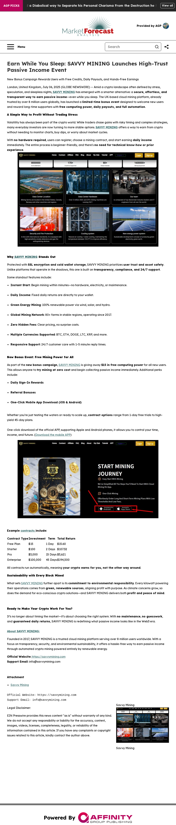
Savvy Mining (20, 685)
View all (167, 5)
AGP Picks (11, 5)
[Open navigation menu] (16, 46)
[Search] (129, 47)
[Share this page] (166, 46)
